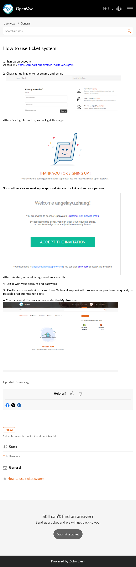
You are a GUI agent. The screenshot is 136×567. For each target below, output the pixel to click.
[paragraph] (68, 216)
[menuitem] (112, 9)
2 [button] (4, 456)
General (25, 23)
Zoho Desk (77, 561)
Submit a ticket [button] (68, 534)
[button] (129, 30)
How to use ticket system (26, 478)
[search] (68, 31)
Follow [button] (9, 430)
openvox (9, 23)
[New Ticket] (68, 534)
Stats (13, 446)
